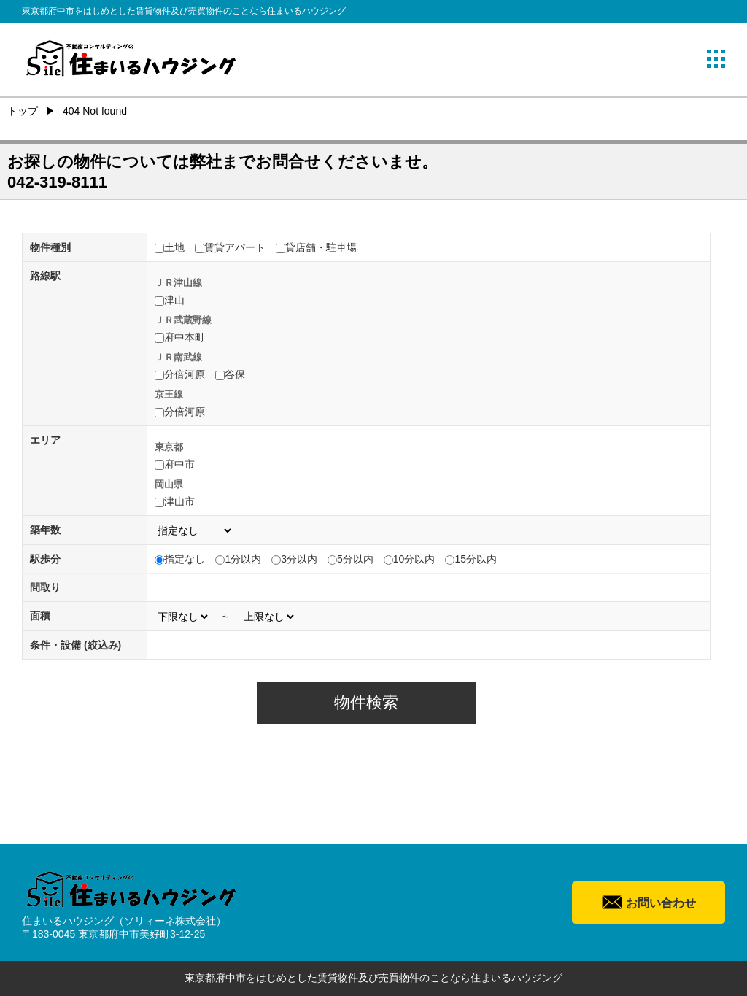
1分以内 (243, 559)
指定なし (184, 559)
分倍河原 (184, 374)
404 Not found (95, 111)
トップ (22, 111)
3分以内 (299, 559)
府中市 (179, 464)
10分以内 (414, 559)
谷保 (235, 374)
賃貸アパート (235, 247)
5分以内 (355, 559)
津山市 (179, 501)
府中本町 (184, 337)
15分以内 (475, 559)
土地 (174, 247)
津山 (174, 300)
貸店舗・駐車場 (321, 247)
